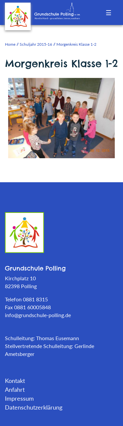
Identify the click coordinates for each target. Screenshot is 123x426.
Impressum (19, 398)
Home (10, 44)
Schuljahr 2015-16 (36, 44)
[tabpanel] (61, 117)
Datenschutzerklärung (33, 407)
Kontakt (15, 380)
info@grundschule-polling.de (38, 315)
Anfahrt (15, 389)
